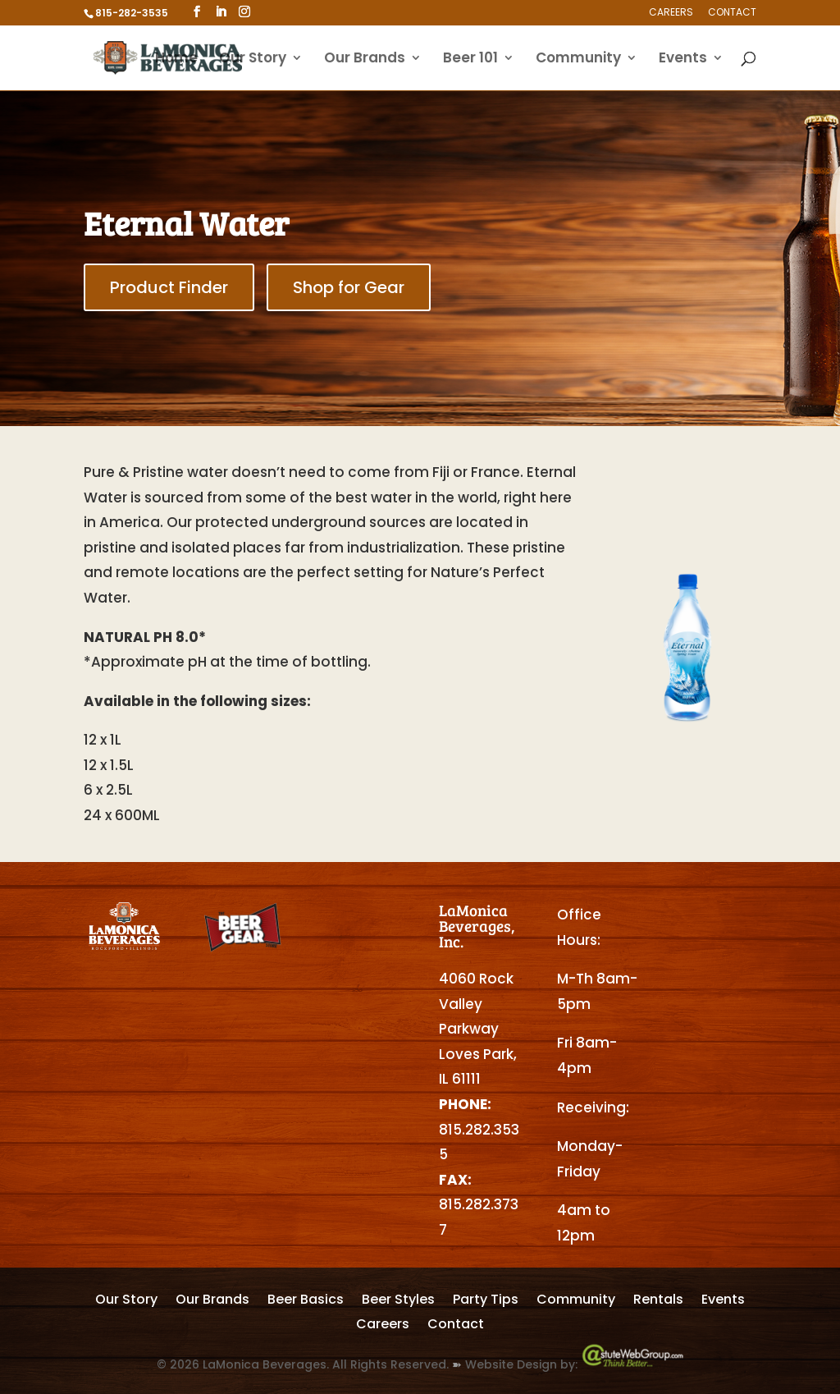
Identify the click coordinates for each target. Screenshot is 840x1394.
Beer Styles (398, 1301)
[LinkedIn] (220, 12)
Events (683, 59)
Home (176, 59)
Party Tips (485, 1301)
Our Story (252, 59)
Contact (732, 13)
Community (578, 59)
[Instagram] (244, 12)
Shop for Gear (348, 287)
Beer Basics (305, 1301)
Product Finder (169, 287)
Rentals (658, 1301)
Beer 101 (470, 59)
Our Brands (364, 59)
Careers (671, 13)
